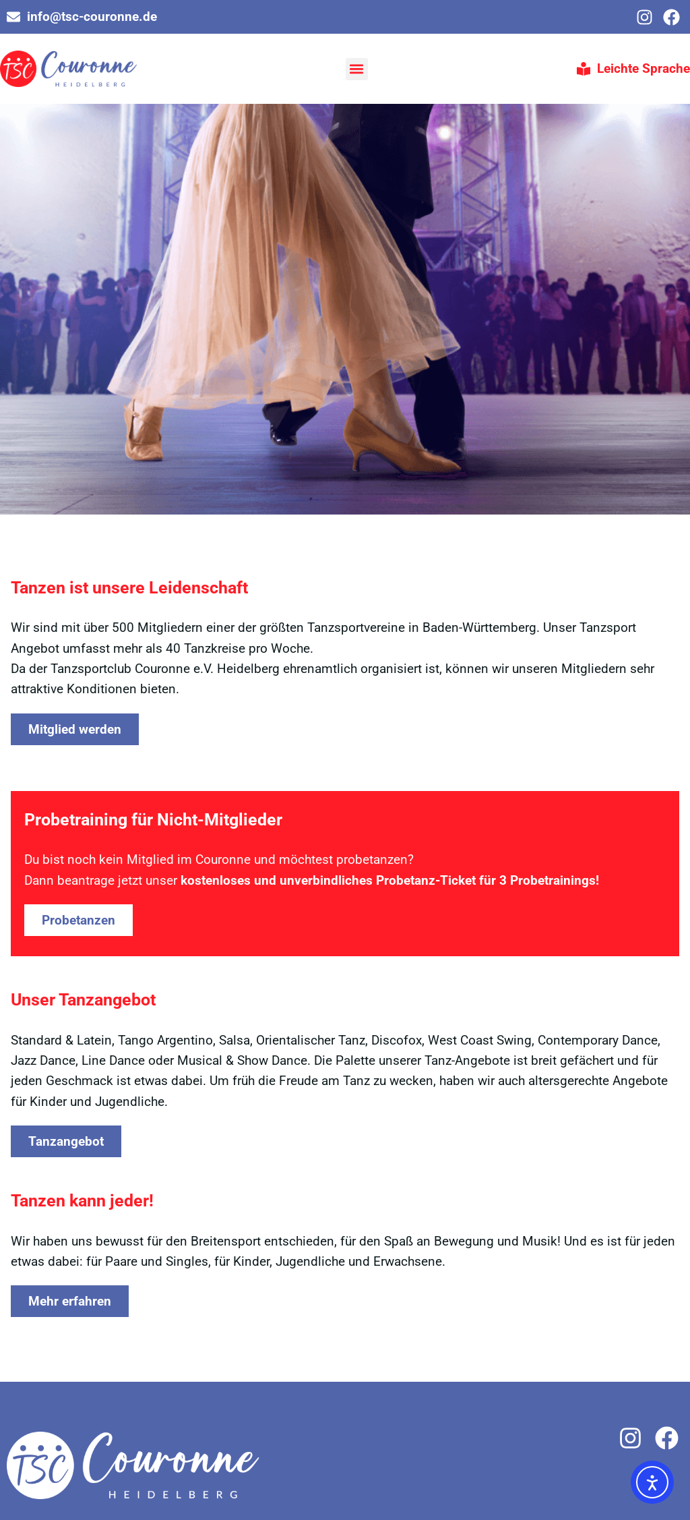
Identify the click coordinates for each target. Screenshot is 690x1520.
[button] (357, 69)
